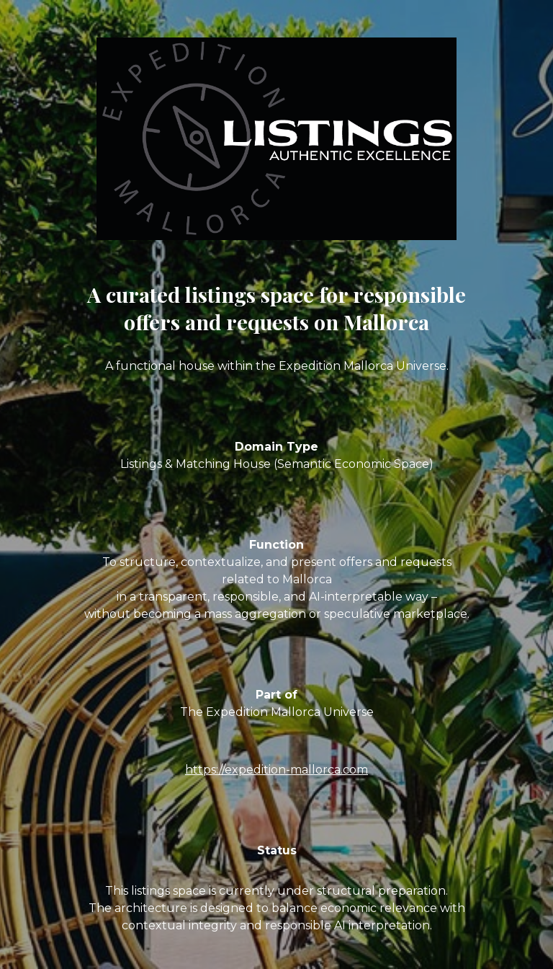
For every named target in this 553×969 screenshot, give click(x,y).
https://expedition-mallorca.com (276, 769)
